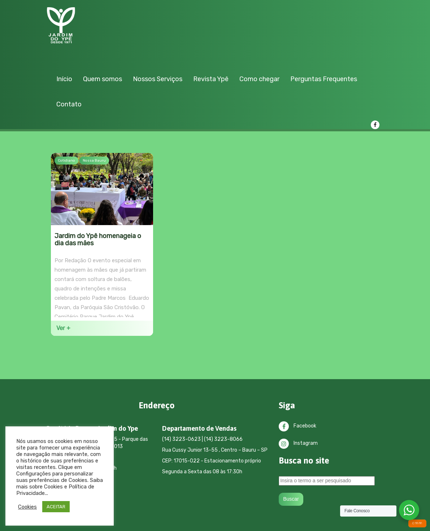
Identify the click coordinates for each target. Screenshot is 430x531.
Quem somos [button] (102, 79)
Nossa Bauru (94, 160)
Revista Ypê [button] (211, 79)
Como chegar (259, 79)
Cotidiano (66, 160)
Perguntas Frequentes (323, 79)
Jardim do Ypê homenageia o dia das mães (98, 239)
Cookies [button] (27, 507)
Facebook (297, 426)
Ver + (63, 328)
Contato (69, 104)
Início (64, 79)
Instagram (298, 443)
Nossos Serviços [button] (157, 79)
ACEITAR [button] (56, 506)
